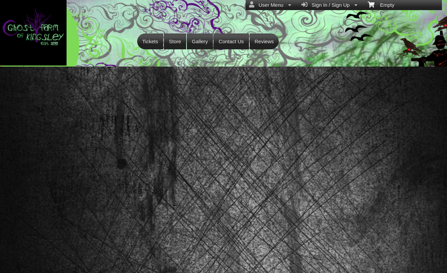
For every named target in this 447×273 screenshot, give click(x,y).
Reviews (264, 41)
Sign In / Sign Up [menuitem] (329, 4)
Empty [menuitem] (381, 4)
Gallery (200, 41)
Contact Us (231, 41)
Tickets (150, 41)
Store (175, 41)
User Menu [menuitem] (270, 4)
